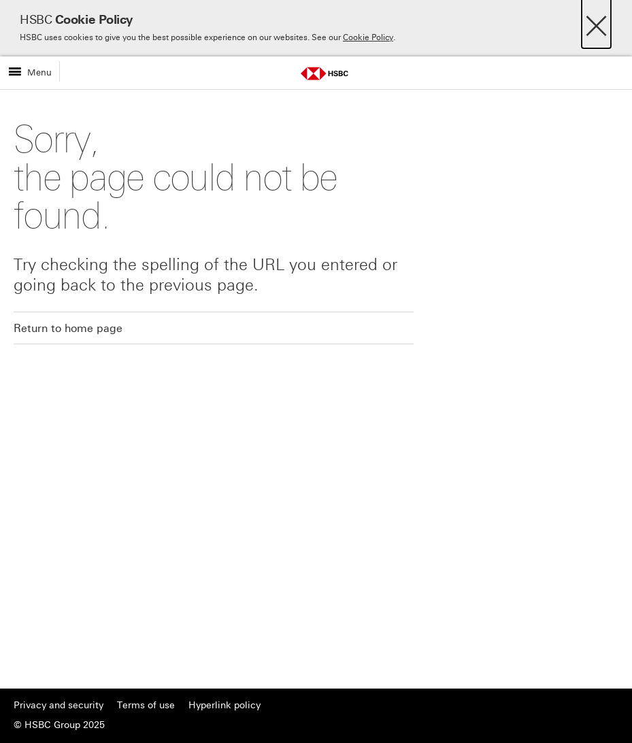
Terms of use (146, 705)
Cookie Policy (368, 37)
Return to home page (68, 328)
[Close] (596, 22)
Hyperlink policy (224, 705)
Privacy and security (58, 705)
